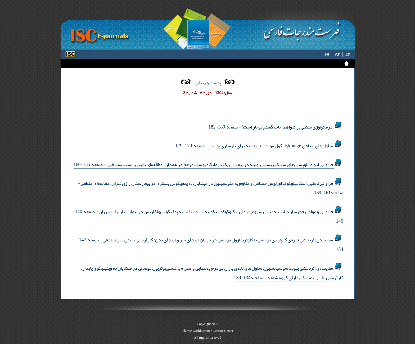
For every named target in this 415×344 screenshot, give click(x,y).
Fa (326, 54)
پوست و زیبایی (208, 83)
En (348, 54)
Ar (337, 54)
